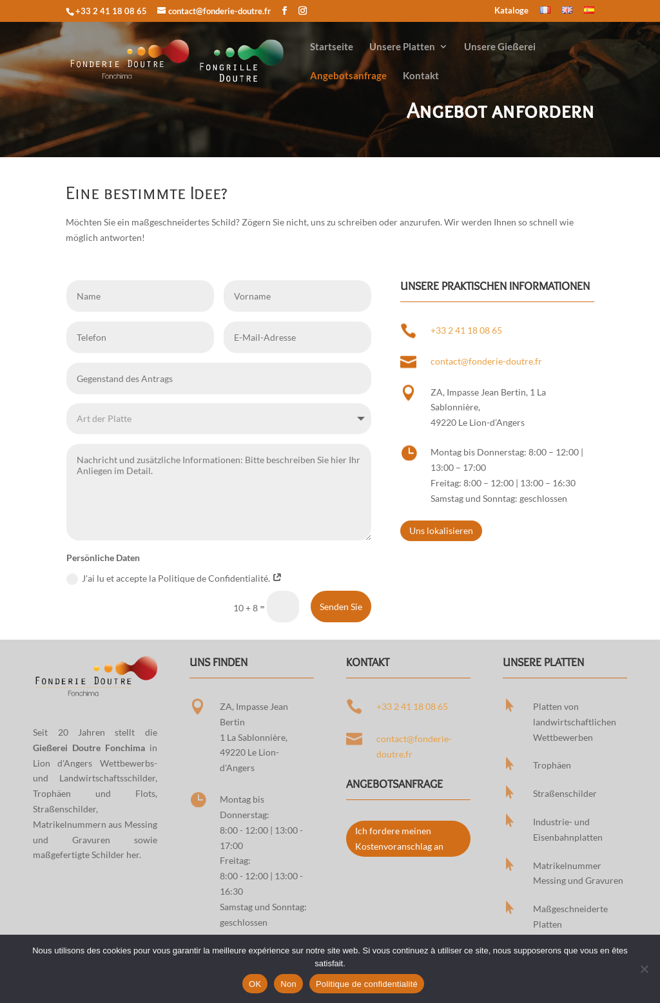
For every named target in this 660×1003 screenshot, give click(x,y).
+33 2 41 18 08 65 (111, 11)
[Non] (643, 968)
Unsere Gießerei (500, 47)
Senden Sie (341, 606)
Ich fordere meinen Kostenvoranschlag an (399, 838)
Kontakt (421, 76)
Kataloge (511, 10)
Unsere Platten (402, 47)
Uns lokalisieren (441, 530)
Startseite (331, 47)
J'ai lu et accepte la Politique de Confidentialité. (174, 579)
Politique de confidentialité (367, 984)
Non (288, 984)
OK (255, 984)
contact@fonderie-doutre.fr (486, 361)
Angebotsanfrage (348, 76)
